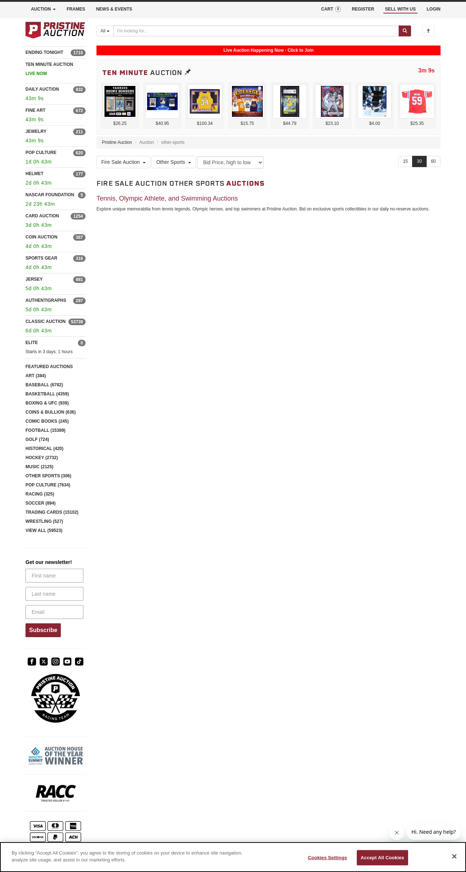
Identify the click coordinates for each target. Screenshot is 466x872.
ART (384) (35, 375)
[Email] (54, 612)
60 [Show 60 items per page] (433, 161)
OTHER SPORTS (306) (48, 475)
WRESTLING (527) (44, 521)
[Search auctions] (256, 30)
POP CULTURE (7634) (47, 485)
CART (331, 9)
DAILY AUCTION (42, 89)
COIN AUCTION (41, 237)
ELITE (31, 342)
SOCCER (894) (40, 503)
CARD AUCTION (42, 215)
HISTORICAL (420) (44, 448)
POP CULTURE (40, 152)
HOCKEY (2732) (41, 457)
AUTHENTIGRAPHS (45, 300)
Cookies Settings (327, 857)
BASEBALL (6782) (44, 384)
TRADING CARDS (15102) (51, 512)
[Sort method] (230, 162)
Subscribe (43, 630)
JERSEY (34, 279)
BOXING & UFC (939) (47, 403)
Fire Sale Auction (123, 162)
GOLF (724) (37, 439)
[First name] (54, 576)
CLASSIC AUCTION (45, 321)
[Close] (454, 856)
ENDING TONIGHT (44, 52)
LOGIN (434, 9)
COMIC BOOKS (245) (47, 421)
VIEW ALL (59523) (43, 530)
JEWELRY (36, 131)
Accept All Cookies (382, 857)
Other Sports (173, 162)
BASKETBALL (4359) (47, 393)
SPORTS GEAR (41, 258)
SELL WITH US (400, 9)
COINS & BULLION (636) (50, 412)
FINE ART (35, 110)
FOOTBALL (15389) (45, 430)
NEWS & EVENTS (114, 9)
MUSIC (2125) (39, 466)
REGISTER (363, 9)
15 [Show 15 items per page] (405, 161)
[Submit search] (405, 30)
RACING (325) (39, 494)
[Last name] (54, 594)
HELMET (34, 173)
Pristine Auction (117, 142)
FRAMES (76, 9)
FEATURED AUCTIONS (49, 366)
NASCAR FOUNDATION (49, 194)
